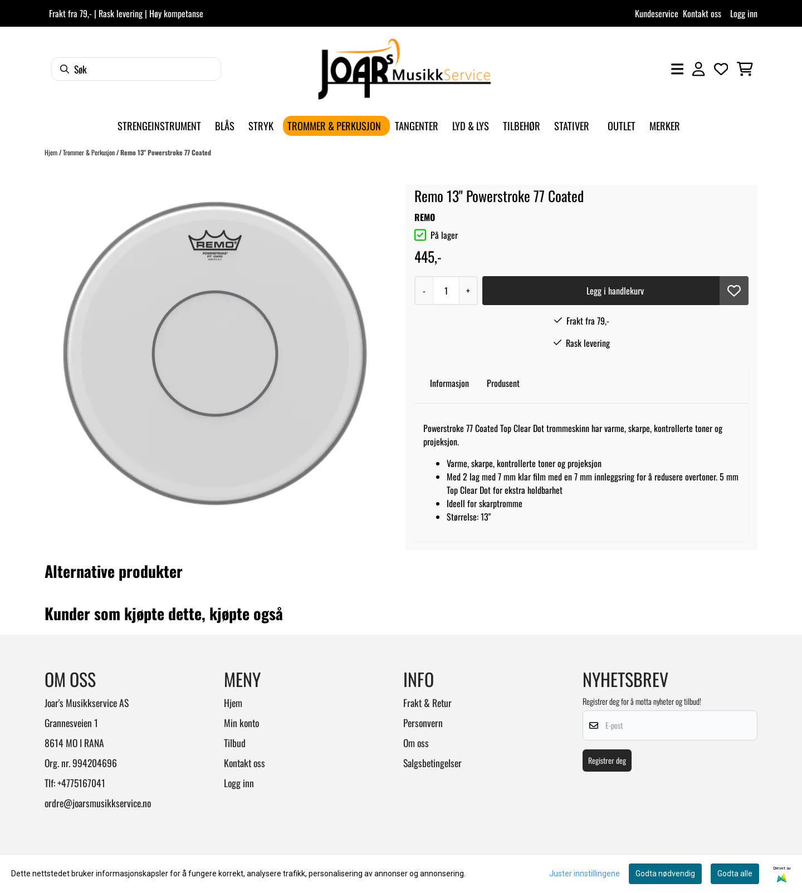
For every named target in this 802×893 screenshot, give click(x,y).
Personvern (423, 722)
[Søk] (136, 69)
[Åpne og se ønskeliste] (721, 69)
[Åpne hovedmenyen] (677, 69)
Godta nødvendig (665, 873)
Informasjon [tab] (449, 383)
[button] (734, 290)
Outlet (621, 125)
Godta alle (734, 873)
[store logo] (404, 69)
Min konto (241, 722)
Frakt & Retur (427, 702)
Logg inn (743, 13)
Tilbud (235, 742)
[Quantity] (446, 290)
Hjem (52, 152)
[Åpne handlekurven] (744, 69)
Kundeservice (656, 13)
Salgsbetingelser (432, 762)
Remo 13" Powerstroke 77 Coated (165, 152)
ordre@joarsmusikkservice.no (98, 803)
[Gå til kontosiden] (698, 69)
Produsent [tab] (503, 383)
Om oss (416, 742)
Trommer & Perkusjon (89, 152)
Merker (664, 125)
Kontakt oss (702, 13)
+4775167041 (81, 783)
